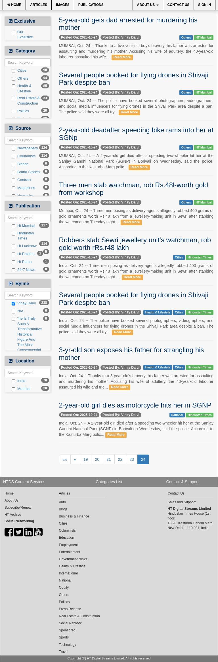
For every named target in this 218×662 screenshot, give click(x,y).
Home (14, 5)
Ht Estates (23, 254)
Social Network (70, 623)
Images (62, 5)
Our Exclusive (22, 34)
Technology (67, 645)
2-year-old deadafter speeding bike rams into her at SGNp (136, 133)
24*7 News (23, 270)
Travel (63, 652)
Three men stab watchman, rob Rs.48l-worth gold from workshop (133, 188)
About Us (148, 5)
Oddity (64, 587)
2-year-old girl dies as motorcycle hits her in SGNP (135, 405)
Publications (91, 5)
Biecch (20, 164)
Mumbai (21, 389)
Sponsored (67, 630)
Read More (122, 57)
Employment (68, 545)
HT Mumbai (204, 37)
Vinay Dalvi (24, 303)
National (177, 415)
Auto (62, 502)
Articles (38, 5)
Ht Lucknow (24, 246)
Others (20, 78)
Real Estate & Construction (26, 100)
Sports (64, 637)
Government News (73, 559)
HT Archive (13, 515)
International (68, 573)
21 (108, 459)
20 (97, 459)
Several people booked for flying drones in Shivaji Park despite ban (133, 78)
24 (143, 459)
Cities (19, 70)
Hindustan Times (23, 236)
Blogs (63, 509)
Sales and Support (182, 502)
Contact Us (178, 5)
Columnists (23, 156)
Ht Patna (22, 262)
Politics (20, 111)
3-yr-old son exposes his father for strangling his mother (131, 353)
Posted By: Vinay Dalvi (120, 37)
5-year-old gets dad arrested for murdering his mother (128, 23)
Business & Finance (74, 516)
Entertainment (69, 552)
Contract (21, 180)
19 (85, 459)
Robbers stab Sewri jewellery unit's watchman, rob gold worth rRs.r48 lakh (135, 243)
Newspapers (25, 148)
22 (120, 459)
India (18, 381)
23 (131, 459)
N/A (18, 311)
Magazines (23, 188)
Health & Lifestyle (22, 88)
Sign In (204, 5)
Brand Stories (26, 172)
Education (66, 538)
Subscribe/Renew (18, 508)
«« (65, 459)
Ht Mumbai (23, 226)
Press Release (70, 609)
